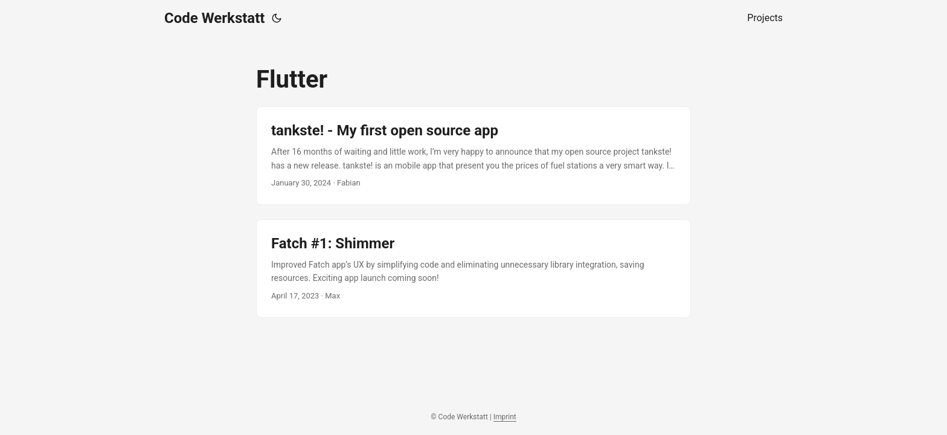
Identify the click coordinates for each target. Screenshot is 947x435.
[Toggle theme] (276, 18)
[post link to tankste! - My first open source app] (473, 155)
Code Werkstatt (214, 18)
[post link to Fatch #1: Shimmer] (473, 268)
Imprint (504, 417)
